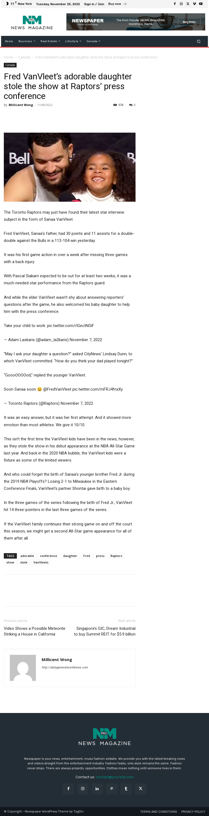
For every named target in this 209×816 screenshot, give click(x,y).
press (100, 556)
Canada (24, 57)
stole (23, 562)
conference (48, 556)
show (10, 562)
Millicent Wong (21, 105)
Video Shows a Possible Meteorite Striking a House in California (34, 631)
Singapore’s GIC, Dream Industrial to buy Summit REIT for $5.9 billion (105, 631)
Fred (86, 556)
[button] (198, 41)
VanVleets (40, 562)
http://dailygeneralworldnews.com (65, 667)
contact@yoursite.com (115, 777)
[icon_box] (117, 5)
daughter (70, 556)
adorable (27, 556)
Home (8, 57)
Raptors (116, 556)
